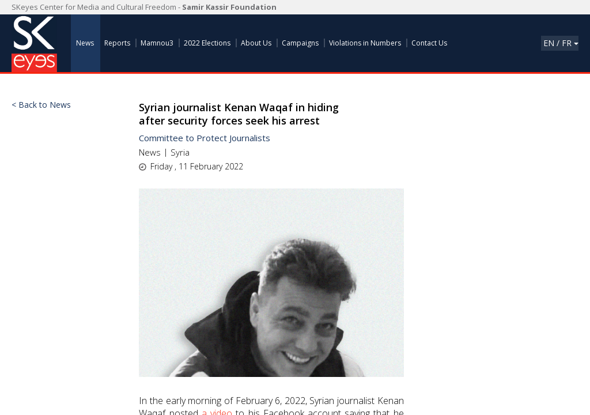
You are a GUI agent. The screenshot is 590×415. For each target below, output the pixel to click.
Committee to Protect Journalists (204, 138)
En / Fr (560, 42)
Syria (180, 152)
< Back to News (41, 105)
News (150, 152)
